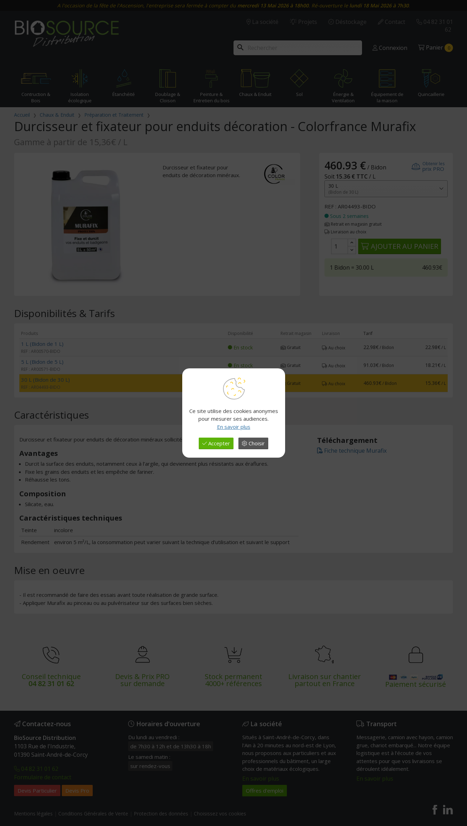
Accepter (216, 443)
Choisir (253, 443)
